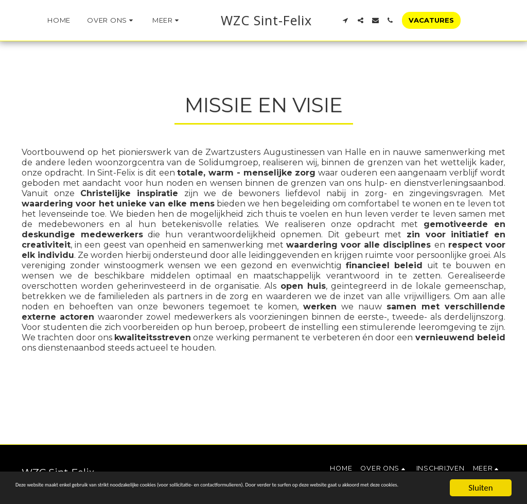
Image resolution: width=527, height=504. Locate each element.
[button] (95, 20)
